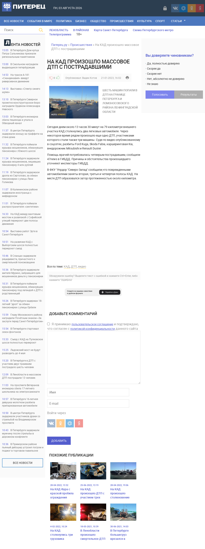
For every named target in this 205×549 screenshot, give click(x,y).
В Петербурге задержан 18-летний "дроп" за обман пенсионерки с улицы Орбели (22, 304)
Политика (64, 21)
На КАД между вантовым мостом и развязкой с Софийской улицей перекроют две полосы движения (22, 218)
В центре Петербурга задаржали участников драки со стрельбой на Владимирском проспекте (21, 417)
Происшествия (121, 21)
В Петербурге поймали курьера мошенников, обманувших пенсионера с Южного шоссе (22, 147)
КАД (67, 266)
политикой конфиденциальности (92, 329)
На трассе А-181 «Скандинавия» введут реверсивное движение (15, 78)
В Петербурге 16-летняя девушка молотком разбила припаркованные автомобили (20, 402)
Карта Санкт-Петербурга (111, 30)
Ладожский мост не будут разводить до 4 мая (21, 351)
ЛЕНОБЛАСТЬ (58, 30)
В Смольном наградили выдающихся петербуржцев (20, 65)
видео (82, 266)
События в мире (39, 21)
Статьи (176, 21)
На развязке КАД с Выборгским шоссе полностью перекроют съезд (20, 245)
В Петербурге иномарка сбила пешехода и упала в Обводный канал (20, 120)
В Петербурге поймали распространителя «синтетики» (20, 205)
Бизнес (81, 21)
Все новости (22, 463)
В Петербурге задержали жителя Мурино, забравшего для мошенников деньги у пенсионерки (22, 273)
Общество (98, 21)
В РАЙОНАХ (81, 30)
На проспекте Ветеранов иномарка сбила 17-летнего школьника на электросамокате (21, 388)
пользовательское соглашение (92, 324)
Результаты (189, 94)
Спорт (160, 21)
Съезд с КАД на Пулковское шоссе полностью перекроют (22, 341)
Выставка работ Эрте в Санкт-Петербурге (20, 232)
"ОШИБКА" (66, 279)
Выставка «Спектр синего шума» (21, 90)
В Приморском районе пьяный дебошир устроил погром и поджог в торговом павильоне (22, 447)
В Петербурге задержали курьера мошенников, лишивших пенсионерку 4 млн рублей (21, 161)
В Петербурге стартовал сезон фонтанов (20, 330)
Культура (144, 21)
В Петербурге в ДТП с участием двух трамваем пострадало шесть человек (18, 364)
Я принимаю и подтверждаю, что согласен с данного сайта (93, 326)
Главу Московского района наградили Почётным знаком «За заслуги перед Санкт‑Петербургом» (22, 318)
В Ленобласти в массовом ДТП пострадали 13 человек (21, 376)
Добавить (59, 441)
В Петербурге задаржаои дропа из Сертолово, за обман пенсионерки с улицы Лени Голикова (21, 177)
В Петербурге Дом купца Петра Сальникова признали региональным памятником (20, 53)
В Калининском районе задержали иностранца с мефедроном (20, 193)
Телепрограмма (60, 34)
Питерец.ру (59, 45)
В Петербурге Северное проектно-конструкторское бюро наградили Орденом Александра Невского (21, 104)
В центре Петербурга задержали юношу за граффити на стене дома (22, 134)
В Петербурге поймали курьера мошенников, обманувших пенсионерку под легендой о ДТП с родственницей (22, 288)
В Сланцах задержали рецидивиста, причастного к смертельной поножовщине (19, 259)
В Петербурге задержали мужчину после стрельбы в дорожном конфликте (20, 433)
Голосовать (160, 94)
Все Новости (14, 21)
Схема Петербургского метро (153, 30)
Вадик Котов (89, 77)
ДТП (74, 266)
